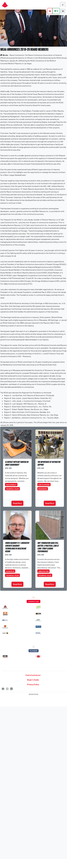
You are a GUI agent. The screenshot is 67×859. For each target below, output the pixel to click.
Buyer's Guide (33, 680)
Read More (17, 503)
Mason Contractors (16, 55)
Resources (42, 489)
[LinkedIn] (11, 688)
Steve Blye (10, 571)
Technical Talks (12, 489)
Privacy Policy (33, 684)
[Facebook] (3, 688)
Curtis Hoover (44, 484)
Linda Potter (43, 571)
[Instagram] (7, 688)
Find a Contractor (33, 675)
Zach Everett (11, 484)
